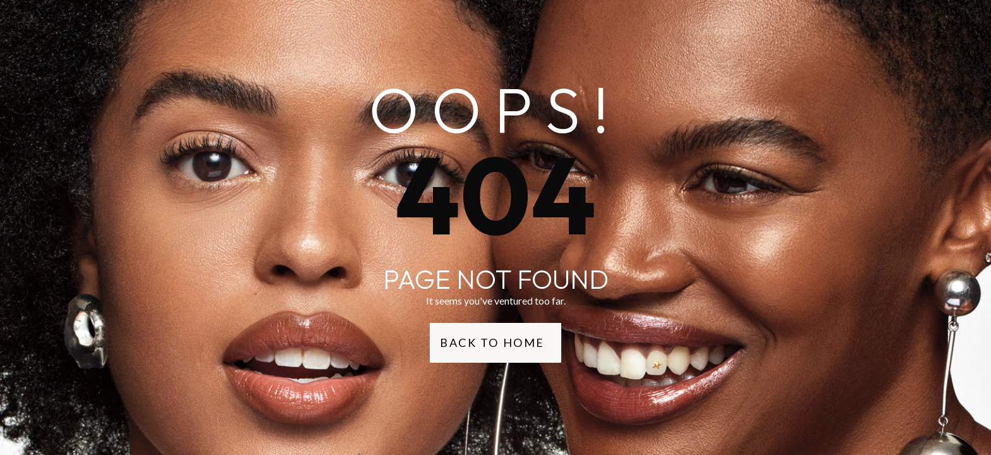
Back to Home (492, 342)
